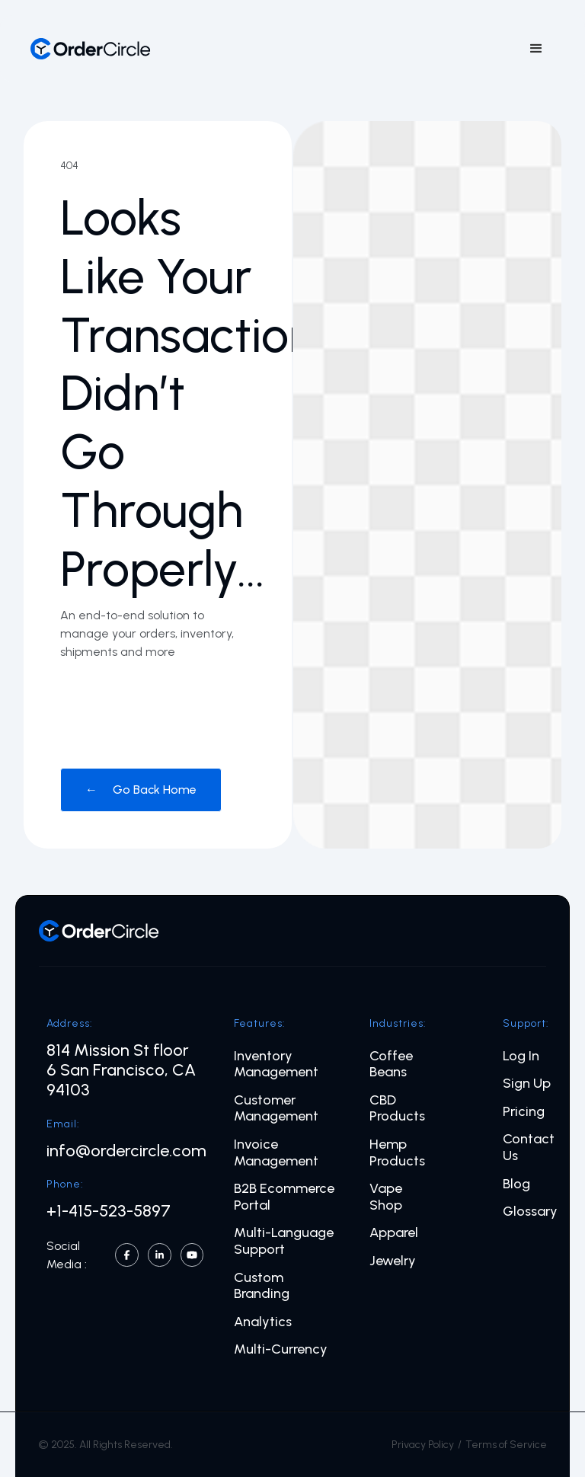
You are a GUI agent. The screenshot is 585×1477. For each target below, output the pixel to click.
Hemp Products (397, 1153)
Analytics (263, 1322)
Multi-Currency (281, 1349)
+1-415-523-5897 (108, 1211)
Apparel (393, 1233)
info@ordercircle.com (126, 1151)
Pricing (524, 1112)
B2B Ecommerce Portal (284, 1197)
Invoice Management (276, 1153)
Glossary (530, 1212)
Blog (516, 1184)
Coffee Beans (391, 1064)
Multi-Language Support (284, 1241)
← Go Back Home (141, 789)
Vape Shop (385, 1197)
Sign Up (527, 1084)
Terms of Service (506, 1444)
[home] (90, 48)
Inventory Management (276, 1064)
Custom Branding (261, 1286)
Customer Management (276, 1108)
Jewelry (392, 1261)
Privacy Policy (423, 1444)
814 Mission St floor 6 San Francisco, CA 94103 (121, 1071)
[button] (536, 48)
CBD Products (397, 1108)
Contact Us (529, 1147)
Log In (521, 1056)
